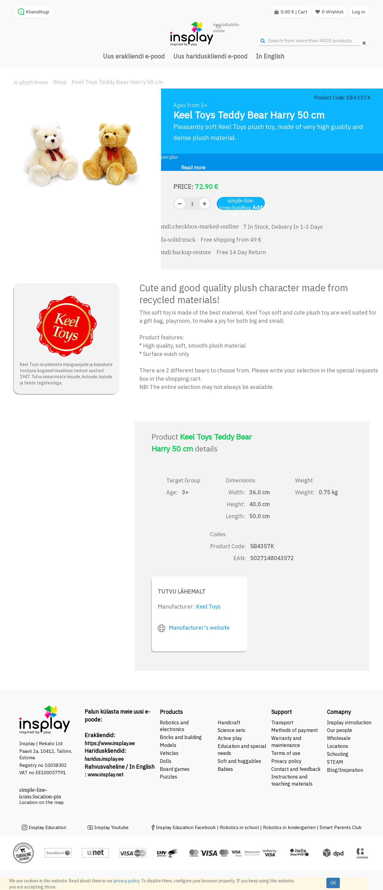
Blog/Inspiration (345, 770)
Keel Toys (208, 606)
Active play (230, 738)
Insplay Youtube (111, 827)
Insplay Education (47, 827)
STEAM (335, 762)
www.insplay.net (105, 774)
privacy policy (126, 881)
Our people (339, 730)
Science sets (232, 730)
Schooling (337, 754)
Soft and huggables (239, 761)
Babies (225, 769)
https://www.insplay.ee (109, 743)
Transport (282, 722)
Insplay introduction (349, 722)
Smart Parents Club (341, 827)
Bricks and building (181, 737)
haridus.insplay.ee (104, 759)
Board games (175, 769)
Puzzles (168, 777)
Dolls (165, 761)
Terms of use (285, 753)
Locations (337, 746)
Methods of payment (294, 730)
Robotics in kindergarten (290, 827)
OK (333, 883)
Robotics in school (239, 827)
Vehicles (169, 753)
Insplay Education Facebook (186, 827)
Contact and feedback (296, 769)
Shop (60, 81)
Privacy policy (286, 761)
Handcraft (229, 722)
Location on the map (41, 802)
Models (168, 745)
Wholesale (339, 738)
